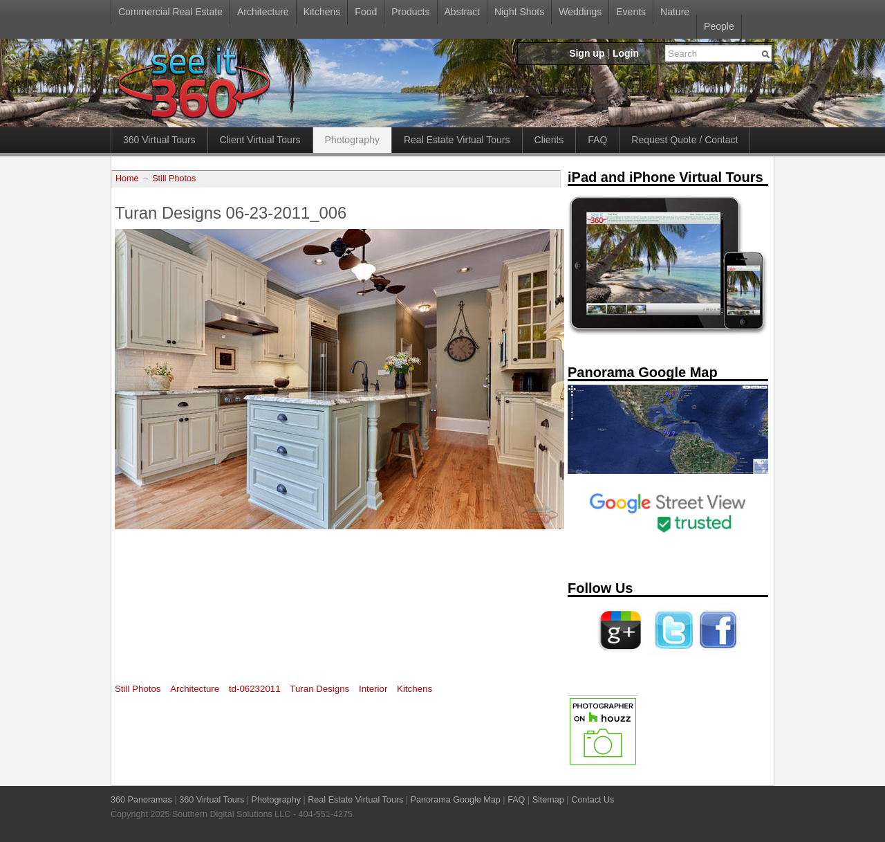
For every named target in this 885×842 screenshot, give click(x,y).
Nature (674, 11)
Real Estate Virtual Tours (457, 139)
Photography (352, 139)
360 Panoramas (141, 800)
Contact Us (592, 800)
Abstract (462, 11)
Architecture (263, 11)
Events (631, 11)
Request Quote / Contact (684, 139)
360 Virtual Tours (159, 139)
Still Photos (174, 178)
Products (410, 11)
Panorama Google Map (456, 800)
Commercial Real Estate (170, 11)
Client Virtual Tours (260, 139)
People (719, 26)
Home (127, 178)
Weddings (580, 11)
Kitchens (322, 11)
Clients (549, 139)
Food (366, 11)
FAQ (597, 139)
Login (626, 53)
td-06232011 (255, 689)
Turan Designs (319, 689)
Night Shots (519, 11)
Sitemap (548, 800)
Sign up (586, 53)
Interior (373, 689)
